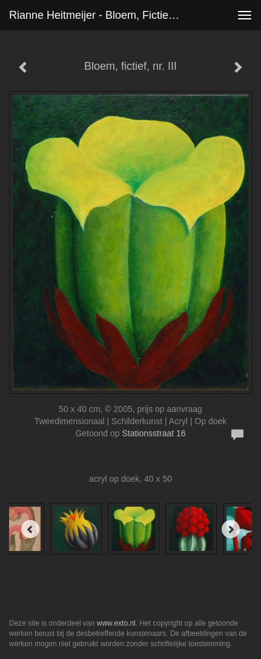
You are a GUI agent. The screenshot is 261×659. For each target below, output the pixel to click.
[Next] (231, 529)
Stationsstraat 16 (154, 433)
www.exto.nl (116, 623)
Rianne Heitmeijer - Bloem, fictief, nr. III (99, 15)
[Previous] (30, 529)
